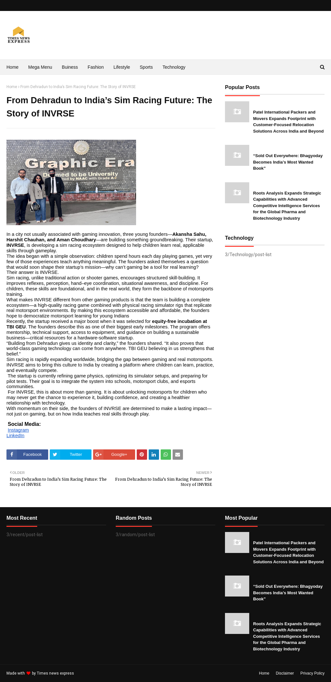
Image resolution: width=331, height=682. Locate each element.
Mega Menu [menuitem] (40, 67)
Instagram (18, 430)
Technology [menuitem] (174, 67)
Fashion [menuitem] (96, 67)
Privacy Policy (312, 673)
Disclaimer (285, 673)
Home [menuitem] (12, 67)
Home (11, 87)
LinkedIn (15, 435)
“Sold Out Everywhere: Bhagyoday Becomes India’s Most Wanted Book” (288, 162)
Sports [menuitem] (146, 67)
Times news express (55, 673)
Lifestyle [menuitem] (121, 67)
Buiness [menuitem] (70, 67)
